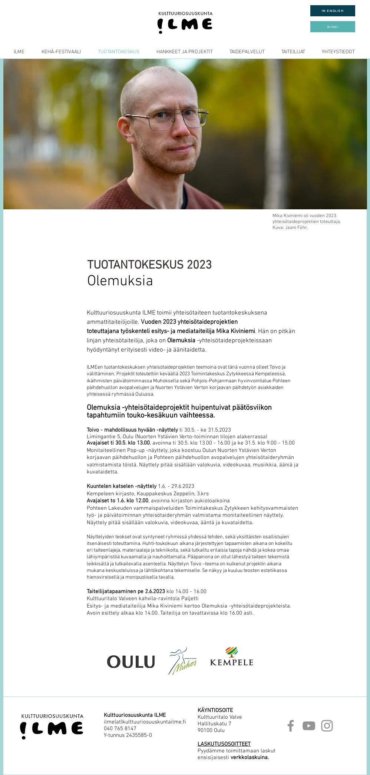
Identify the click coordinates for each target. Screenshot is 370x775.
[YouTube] (309, 726)
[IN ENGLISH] (332, 10)
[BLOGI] (332, 26)
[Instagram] (327, 726)
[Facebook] (290, 726)
